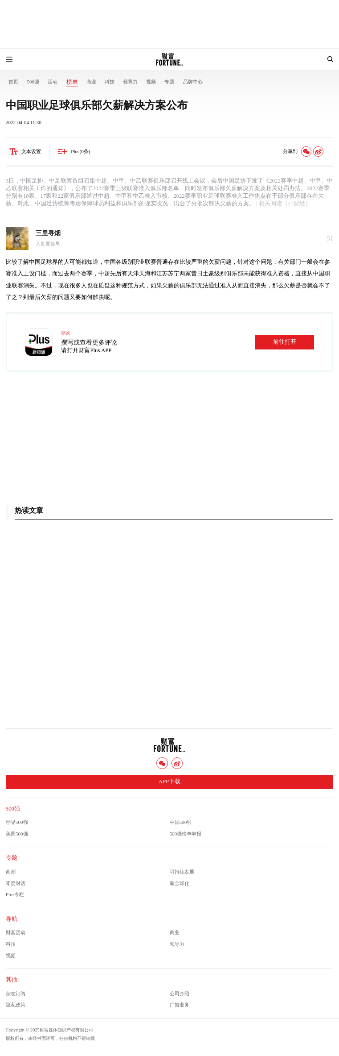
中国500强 (181, 822)
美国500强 (17, 833)
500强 (33, 81)
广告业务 (179, 1004)
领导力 (130, 81)
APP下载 (169, 781)
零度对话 (15, 883)
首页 (13, 81)
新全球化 (179, 883)
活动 (52, 81)
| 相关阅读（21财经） (283, 203)
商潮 (11, 871)
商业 (91, 81)
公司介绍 (179, 993)
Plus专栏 (15, 894)
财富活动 (15, 932)
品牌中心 (193, 81)
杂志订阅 (15, 993)
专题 (169, 81)
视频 (151, 81)
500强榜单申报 (186, 833)
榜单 (72, 82)
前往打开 (284, 342)
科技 (109, 81)
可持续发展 (182, 871)
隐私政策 (15, 1004)
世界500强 (17, 822)
